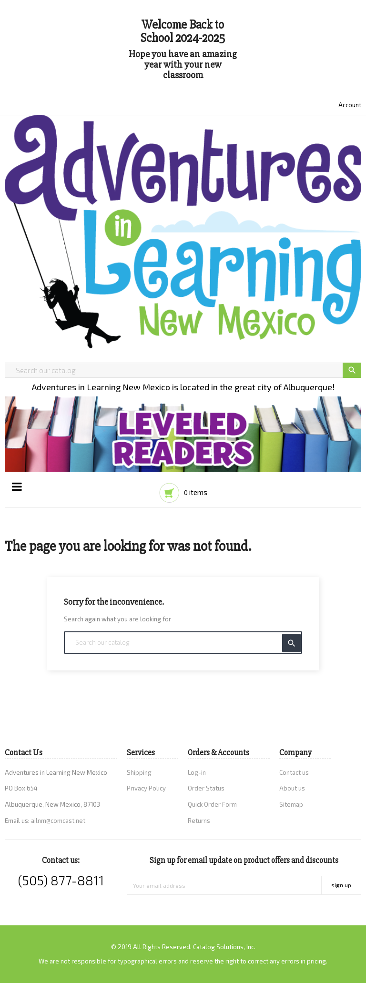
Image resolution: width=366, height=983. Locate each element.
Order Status (206, 788)
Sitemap (291, 804)
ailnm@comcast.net (58, 820)
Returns (199, 820)
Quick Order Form (212, 804)
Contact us (294, 772)
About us (292, 788)
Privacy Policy (146, 788)
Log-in (197, 772)
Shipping (139, 772)
